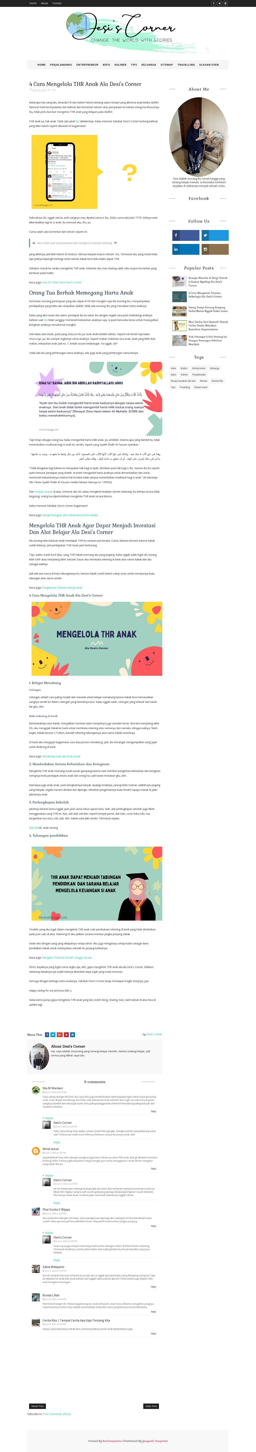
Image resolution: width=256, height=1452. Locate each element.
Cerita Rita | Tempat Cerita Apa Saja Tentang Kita (76, 1320)
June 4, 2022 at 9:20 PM (55, 1213)
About (44, 3)
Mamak (33, 827)
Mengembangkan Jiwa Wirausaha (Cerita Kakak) (70, 515)
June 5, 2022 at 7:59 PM (55, 1270)
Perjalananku (61, 64)
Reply (153, 1111)
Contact (57, 3)
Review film (217, 380)
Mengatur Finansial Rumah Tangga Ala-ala (67, 957)
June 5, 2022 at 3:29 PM (66, 1241)
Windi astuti (51, 1149)
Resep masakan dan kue (183, 380)
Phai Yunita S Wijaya (56, 1210)
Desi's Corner (62, 1123)
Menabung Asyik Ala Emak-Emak (61, 756)
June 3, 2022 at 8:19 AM (55, 1092)
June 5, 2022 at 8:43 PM (55, 1299)
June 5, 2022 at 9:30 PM (55, 1324)
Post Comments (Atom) (57, 1414)
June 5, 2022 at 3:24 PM (66, 1126)
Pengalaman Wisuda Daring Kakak (62, 587)
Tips (134, 64)
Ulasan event (200, 387)
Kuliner (120, 64)
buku (173, 368)
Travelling (186, 64)
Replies (49, 1118)
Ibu (77, 121)
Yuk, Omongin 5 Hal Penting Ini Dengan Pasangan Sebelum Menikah (208, 340)
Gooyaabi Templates (155, 1441)
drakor (184, 368)
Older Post (151, 1406)
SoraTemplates (111, 1441)
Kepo (106, 64)
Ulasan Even (209, 64)
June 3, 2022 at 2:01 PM (55, 1152)
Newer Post (37, 1406)
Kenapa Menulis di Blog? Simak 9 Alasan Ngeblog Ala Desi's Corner (208, 281)
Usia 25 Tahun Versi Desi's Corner (62, 282)
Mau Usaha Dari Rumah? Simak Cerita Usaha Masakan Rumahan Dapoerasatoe (208, 325)
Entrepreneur (87, 64)
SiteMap (167, 64)
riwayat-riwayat (44, 491)
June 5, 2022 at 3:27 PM (66, 1183)
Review (203, 380)
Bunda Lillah (51, 1295)
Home (33, 3)
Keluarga (148, 64)
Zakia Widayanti (53, 1267)
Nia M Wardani (53, 1088)
